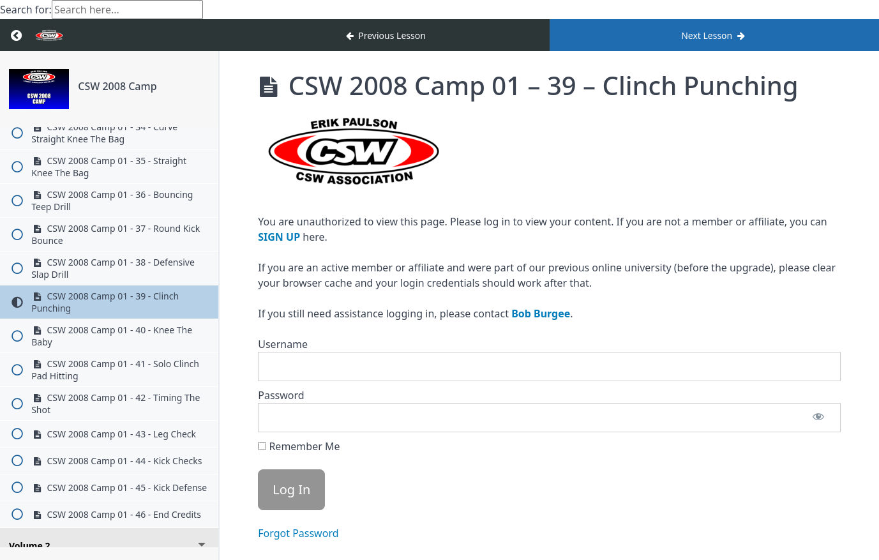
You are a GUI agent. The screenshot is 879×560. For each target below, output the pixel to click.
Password (281, 395)
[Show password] (818, 417)
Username (283, 344)
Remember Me (299, 446)
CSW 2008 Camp (117, 86)
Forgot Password (298, 533)
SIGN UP (279, 237)
